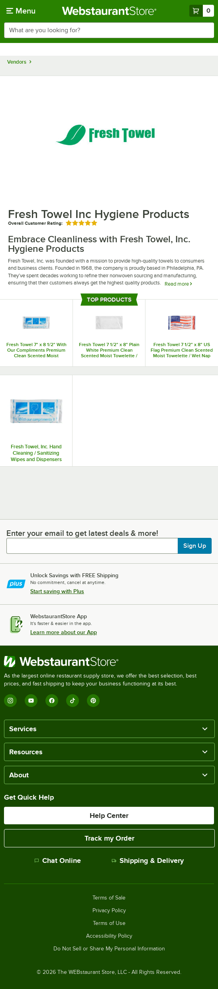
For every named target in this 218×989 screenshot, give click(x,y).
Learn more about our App (63, 632)
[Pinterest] (93, 700)
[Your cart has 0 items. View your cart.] (201, 11)
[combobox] (109, 30)
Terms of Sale (109, 898)
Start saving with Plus (57, 591)
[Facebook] (51, 700)
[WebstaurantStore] (109, 661)
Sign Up (194, 545)
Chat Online (57, 860)
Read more (178, 284)
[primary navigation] (21, 11)
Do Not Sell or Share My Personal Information (109, 949)
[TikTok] (72, 700)
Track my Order (109, 838)
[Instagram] (10, 700)
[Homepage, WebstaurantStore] (109, 10)
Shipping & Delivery (148, 860)
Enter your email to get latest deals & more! (82, 533)
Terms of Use (109, 923)
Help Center (109, 816)
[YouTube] (31, 700)
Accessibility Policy (109, 936)
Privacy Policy (109, 910)
